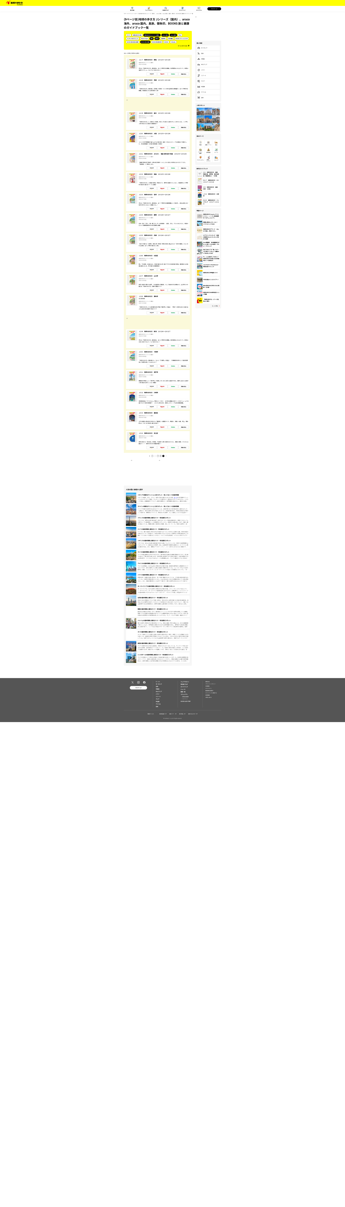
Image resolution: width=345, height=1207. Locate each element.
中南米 (201, 59)
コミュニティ (199, 10)
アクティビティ (200, 160)
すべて (128, 35)
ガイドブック (182, 10)
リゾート (201, 75)
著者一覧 (183, 692)
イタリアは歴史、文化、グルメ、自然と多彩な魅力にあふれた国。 (156, 497)
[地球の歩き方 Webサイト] (15, 3)
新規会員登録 (185, 696)
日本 (200, 97)
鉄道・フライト (208, 160)
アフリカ (201, 92)
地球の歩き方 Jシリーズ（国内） (152, 35)
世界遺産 (208, 152)
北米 (200, 53)
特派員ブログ (165, 10)
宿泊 (216, 145)
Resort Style (144, 38)
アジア (201, 81)
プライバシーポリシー (210, 684)
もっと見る (215, 306)
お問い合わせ (208, 697)
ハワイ (201, 70)
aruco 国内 (173, 35)
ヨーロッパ (202, 48)
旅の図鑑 (170, 38)
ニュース (183, 689)
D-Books (173, 42)
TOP (125, 13)
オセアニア (202, 64)
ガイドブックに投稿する (211, 693)
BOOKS (166, 42)
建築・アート (208, 145)
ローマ (175, 497)
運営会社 (207, 681)
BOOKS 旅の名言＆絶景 (132, 42)
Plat (180, 35)
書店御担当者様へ (209, 690)
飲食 (200, 145)
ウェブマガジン (148, 10)
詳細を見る (183, 74)
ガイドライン (208, 688)
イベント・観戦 (200, 152)
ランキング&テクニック (132, 38)
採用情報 (207, 695)
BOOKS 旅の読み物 (156, 42)
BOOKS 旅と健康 (145, 42)
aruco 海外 (165, 35)
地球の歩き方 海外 (137, 35)
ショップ (216, 160)
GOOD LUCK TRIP (186, 701)
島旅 (152, 38)
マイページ (214, 9)
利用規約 (207, 686)
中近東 (201, 86)
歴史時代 (163, 38)
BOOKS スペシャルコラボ (182, 38)
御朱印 (157, 38)
